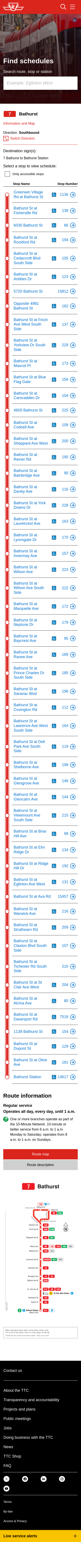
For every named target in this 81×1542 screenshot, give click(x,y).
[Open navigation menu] (72, 7)
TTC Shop (12, 1456)
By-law (8, 1511)
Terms (7, 1502)
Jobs (7, 1428)
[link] (6, 1479)
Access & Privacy (15, 1521)
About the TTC (16, 1390)
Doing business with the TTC (28, 1437)
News (8, 1447)
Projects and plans (19, 1409)
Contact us (12, 1370)
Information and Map (19, 123)
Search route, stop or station (27, 71)
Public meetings (17, 1419)
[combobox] (40, 83)
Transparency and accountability (31, 1400)
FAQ (7, 1466)
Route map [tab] (40, 1154)
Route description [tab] (40, 1165)
